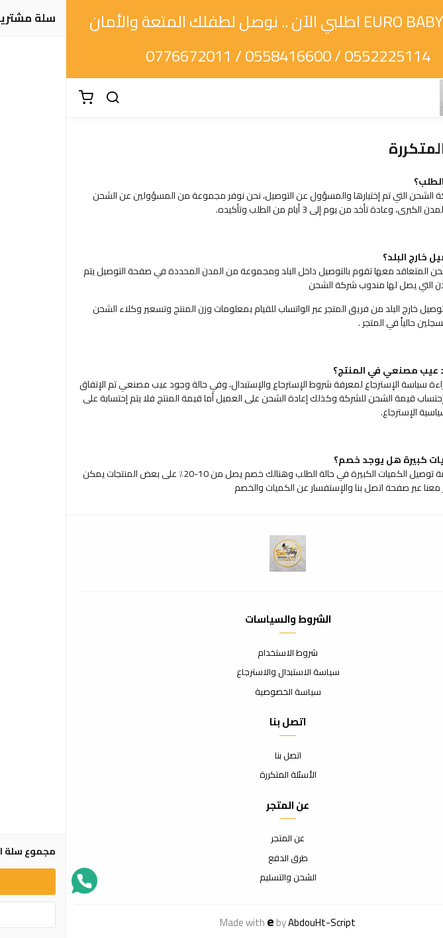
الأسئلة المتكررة (221, 775)
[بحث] (46, 98)
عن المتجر (221, 838)
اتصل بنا (222, 755)
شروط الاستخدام (221, 653)
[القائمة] (423, 98)
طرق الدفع (222, 858)
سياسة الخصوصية (222, 692)
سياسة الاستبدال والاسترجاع (221, 672)
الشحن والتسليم (221, 877)
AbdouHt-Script (255, 922)
